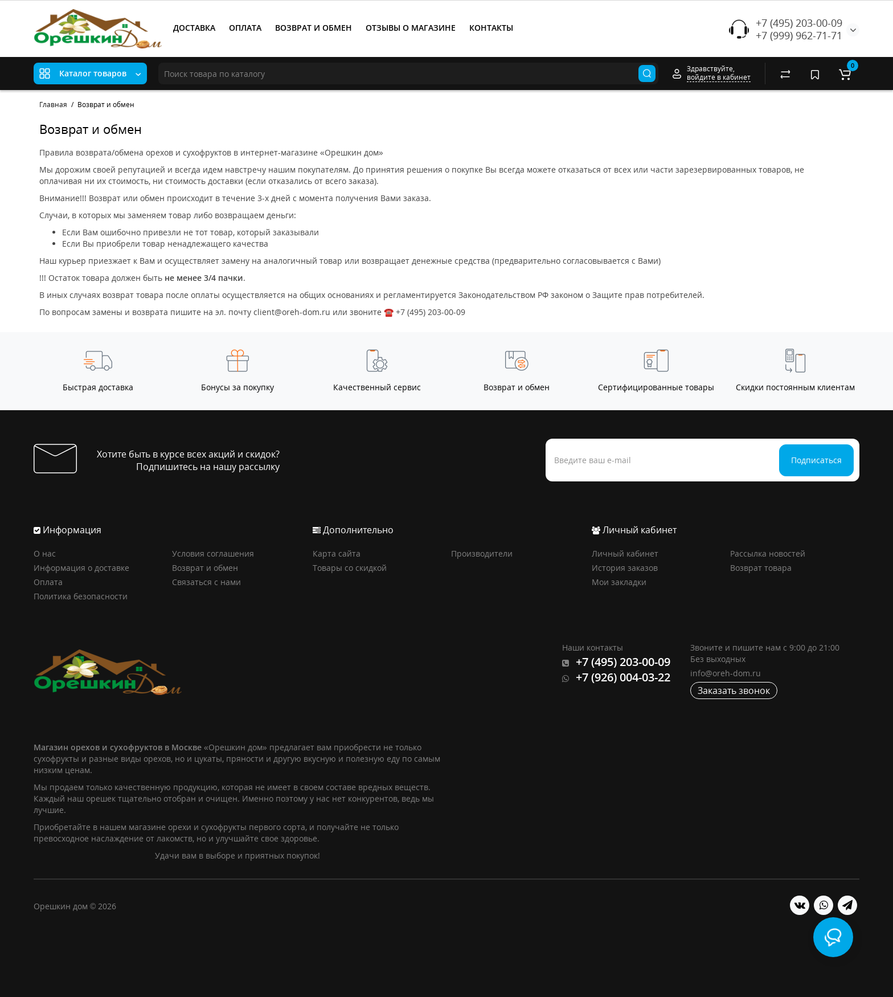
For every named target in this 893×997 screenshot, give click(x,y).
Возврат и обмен (205, 567)
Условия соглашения (213, 553)
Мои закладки (619, 582)
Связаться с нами (206, 582)
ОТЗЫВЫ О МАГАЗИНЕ (411, 27)
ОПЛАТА (245, 27)
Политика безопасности (81, 596)
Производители (482, 553)
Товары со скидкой (350, 567)
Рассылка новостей (767, 553)
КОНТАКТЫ (491, 27)
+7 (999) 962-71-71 (799, 35)
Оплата (48, 582)
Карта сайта (337, 553)
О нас (45, 553)
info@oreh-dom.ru (725, 673)
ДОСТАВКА (194, 27)
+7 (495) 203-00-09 (799, 23)
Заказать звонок (734, 690)
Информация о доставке (81, 567)
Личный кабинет (625, 553)
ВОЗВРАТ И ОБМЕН (313, 27)
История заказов (625, 567)
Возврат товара (761, 567)
